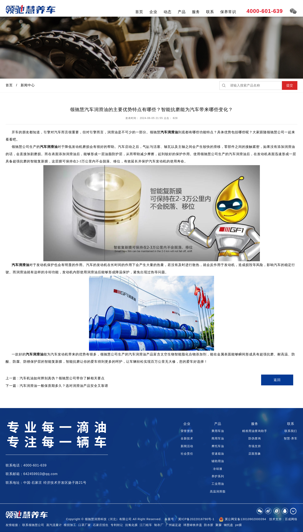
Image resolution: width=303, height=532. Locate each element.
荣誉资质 (187, 431)
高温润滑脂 (217, 491)
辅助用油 (218, 461)
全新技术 (187, 438)
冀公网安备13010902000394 (242, 519)
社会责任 (187, 453)
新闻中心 (28, 85)
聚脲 (218, 525)
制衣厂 (159, 525)
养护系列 (218, 476)
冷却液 (217, 468)
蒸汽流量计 (54, 525)
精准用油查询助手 (254, 431)
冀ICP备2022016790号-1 (196, 519)
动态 (168, 12)
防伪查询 (254, 438)
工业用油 (218, 483)
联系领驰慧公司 (33, 525)
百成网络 (291, 519)
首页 (139, 12)
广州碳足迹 (173, 525)
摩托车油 (218, 446)
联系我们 (290, 431)
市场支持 (254, 446)
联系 (210, 12)
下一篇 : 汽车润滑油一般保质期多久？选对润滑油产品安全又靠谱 (57, 385)
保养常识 (228, 12)
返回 (277, 380)
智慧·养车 (290, 438)
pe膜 (238, 525)
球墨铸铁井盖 (192, 525)
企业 (153, 12)
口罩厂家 (84, 525)
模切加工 (70, 525)
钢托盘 (228, 525)
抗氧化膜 (131, 525)
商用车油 (218, 438)
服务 (196, 12)
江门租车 (146, 525)
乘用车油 (218, 431)
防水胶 (208, 525)
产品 (182, 12)
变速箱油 (218, 453)
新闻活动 (187, 446)
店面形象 (254, 453)
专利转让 (117, 525)
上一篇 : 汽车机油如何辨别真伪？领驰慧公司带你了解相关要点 (55, 378)
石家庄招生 (101, 525)
